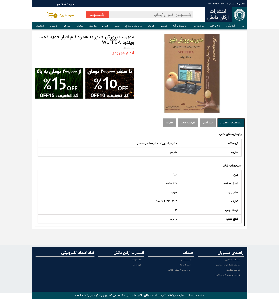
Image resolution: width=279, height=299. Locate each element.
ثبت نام (61, 4)
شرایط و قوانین (232, 259)
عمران (105, 26)
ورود (71, 4)
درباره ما (137, 265)
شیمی (117, 26)
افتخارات (136, 259)
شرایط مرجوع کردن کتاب (227, 275)
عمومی (163, 26)
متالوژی (80, 26)
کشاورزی (39, 26)
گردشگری (230, 26)
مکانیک (93, 26)
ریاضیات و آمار (179, 26)
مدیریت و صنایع (133, 26)
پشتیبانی (186, 259)
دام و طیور (214, 26)
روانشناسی (198, 26)
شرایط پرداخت (233, 270)
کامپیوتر (53, 26)
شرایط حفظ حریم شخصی (227, 265)
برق (243, 26)
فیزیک (151, 26)
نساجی (66, 26)
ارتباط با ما (185, 265)
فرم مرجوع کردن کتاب (179, 270)
